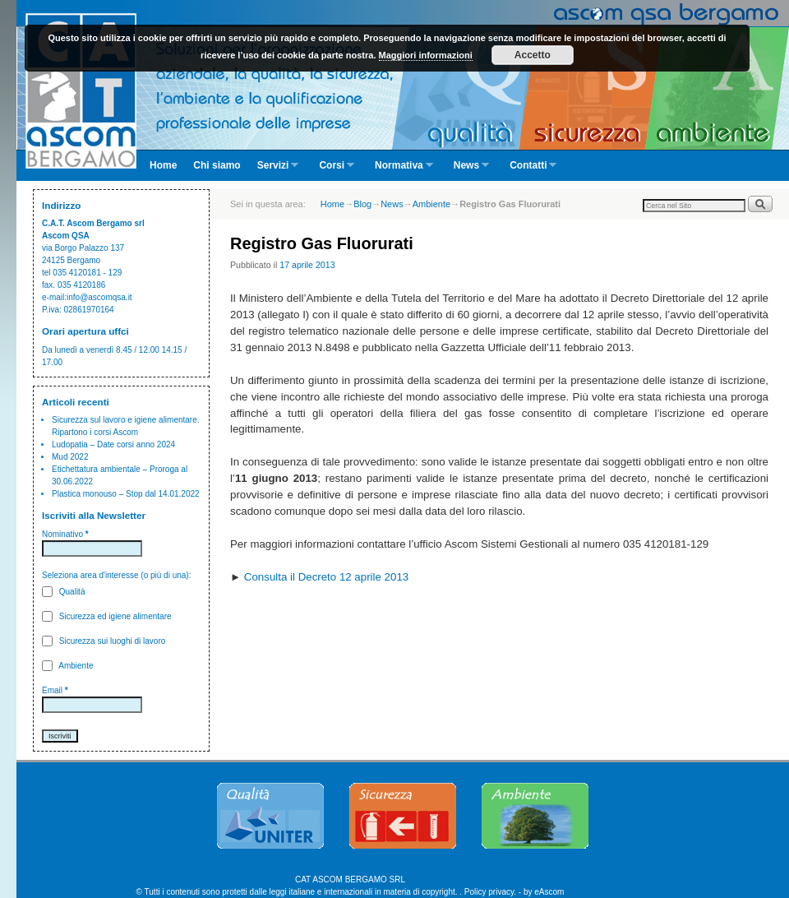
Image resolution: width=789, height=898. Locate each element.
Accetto (532, 55)
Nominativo (65, 534)
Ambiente (67, 665)
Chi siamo (216, 165)
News (467, 170)
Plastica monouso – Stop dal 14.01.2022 (126, 493)
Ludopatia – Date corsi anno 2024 (113, 444)
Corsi (332, 170)
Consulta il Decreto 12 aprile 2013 (326, 577)
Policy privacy (489, 891)
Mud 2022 (70, 456)
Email (55, 690)
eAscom (549, 891)
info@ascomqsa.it (99, 297)
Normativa (400, 170)
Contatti (528, 170)
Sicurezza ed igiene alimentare (107, 616)
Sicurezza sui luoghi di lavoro (103, 641)
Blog (362, 204)
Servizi (274, 170)
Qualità (63, 591)
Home (163, 165)
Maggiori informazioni (426, 55)
